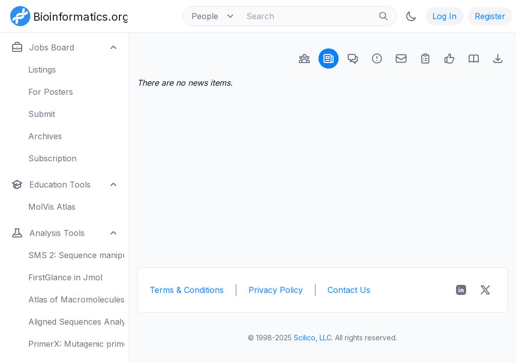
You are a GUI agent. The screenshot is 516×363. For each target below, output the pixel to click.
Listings (42, 70)
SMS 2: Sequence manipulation (76, 255)
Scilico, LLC (313, 337)
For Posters (50, 92)
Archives (45, 136)
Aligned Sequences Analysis (76, 322)
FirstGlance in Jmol (65, 277)
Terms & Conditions (187, 290)
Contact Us (349, 290)
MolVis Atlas (52, 207)
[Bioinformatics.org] (66, 15)
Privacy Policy (275, 290)
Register (490, 16)
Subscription (52, 158)
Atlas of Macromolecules (76, 299)
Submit (41, 114)
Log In (444, 16)
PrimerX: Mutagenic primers (76, 344)
